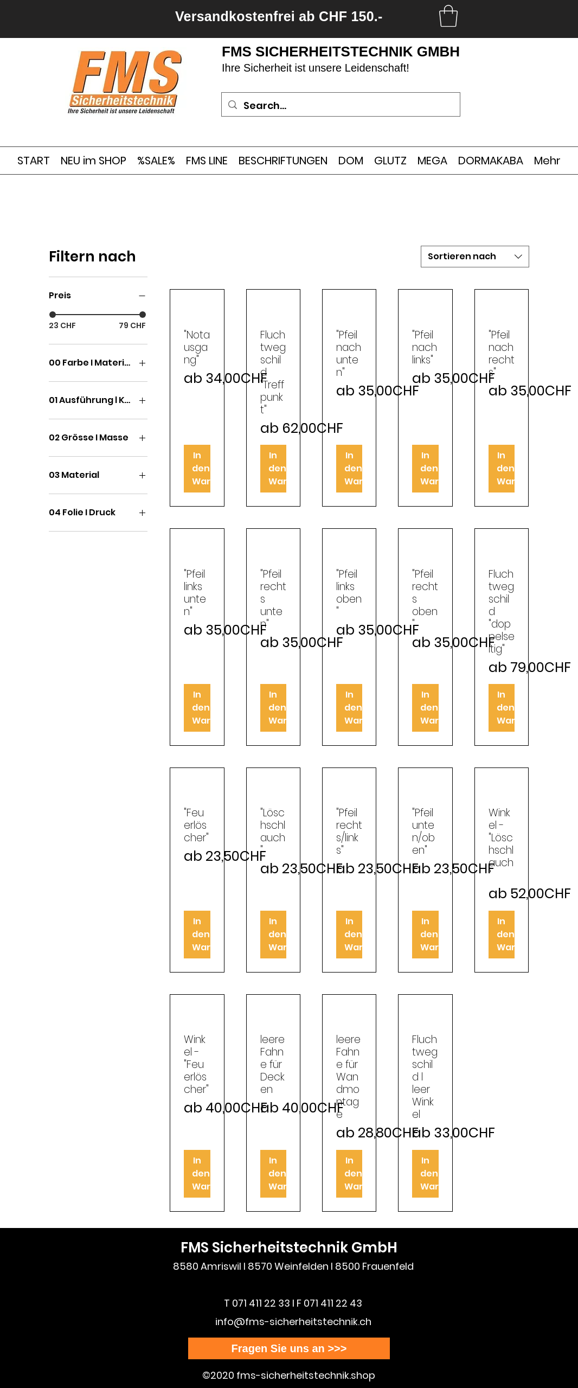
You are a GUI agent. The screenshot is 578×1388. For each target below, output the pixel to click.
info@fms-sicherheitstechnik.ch (293, 1321)
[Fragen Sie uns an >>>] (289, 1348)
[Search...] (340, 106)
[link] (448, 16)
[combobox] (475, 256)
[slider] (52, 314)
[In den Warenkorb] (197, 468)
